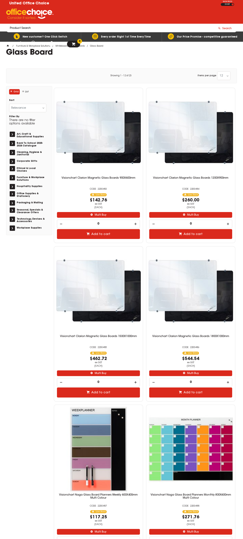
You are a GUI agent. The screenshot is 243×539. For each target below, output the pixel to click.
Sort (11, 100)
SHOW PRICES (227, 1)
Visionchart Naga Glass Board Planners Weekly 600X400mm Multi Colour (75, 255)
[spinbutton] (75, 181)
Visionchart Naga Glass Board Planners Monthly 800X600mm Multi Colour (121, 255)
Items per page (207, 76)
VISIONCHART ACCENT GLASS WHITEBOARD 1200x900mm (121, 371)
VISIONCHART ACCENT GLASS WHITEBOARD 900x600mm (75, 371)
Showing (121, 76)
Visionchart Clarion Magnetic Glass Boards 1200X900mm (121, 138)
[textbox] (99, 14)
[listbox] (223, 76)
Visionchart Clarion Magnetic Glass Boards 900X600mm (75, 138)
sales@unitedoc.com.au (187, 488)
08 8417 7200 (180, 484)
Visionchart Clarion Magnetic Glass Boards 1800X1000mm (213, 138)
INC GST (233, 4)
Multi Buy (77, 172)
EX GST (227, 4)
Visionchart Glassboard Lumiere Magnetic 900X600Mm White (214, 372)
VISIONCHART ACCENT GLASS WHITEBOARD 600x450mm (214, 254)
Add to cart (77, 191)
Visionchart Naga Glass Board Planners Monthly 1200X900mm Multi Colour (168, 255)
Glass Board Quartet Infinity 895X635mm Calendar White (167, 371)
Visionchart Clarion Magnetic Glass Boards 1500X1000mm (167, 138)
